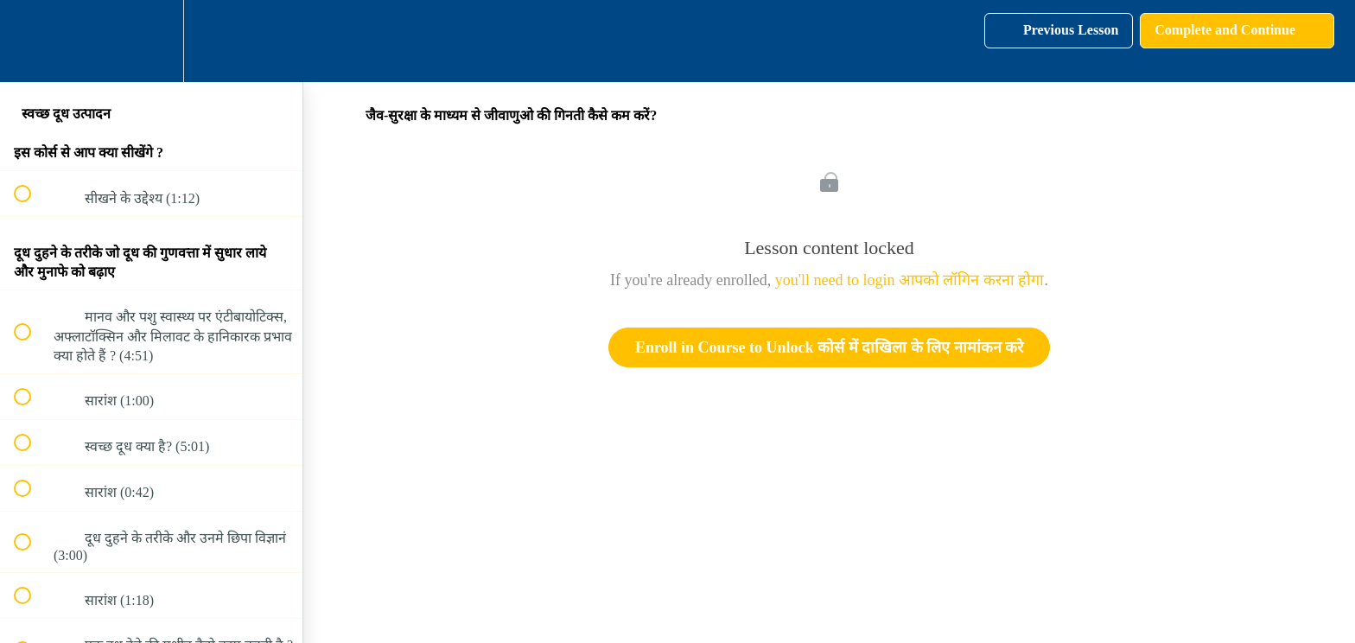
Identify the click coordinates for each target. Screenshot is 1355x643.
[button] (32, 41)
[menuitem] (151, 41)
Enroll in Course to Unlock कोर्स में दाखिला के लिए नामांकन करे (829, 347)
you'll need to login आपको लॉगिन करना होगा (910, 280)
